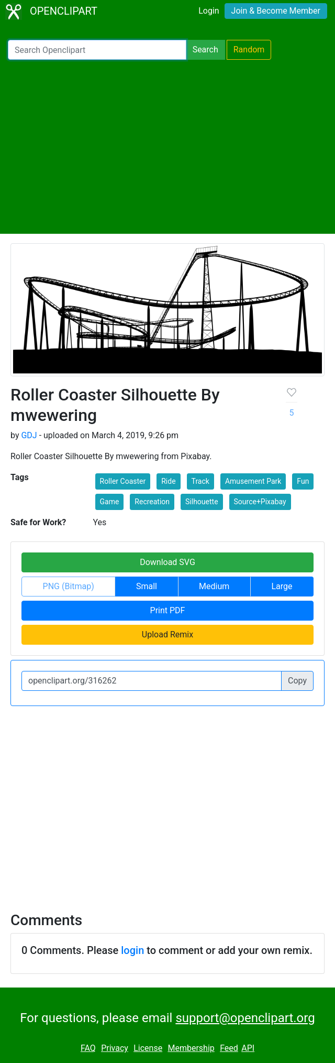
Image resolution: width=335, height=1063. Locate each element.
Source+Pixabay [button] (260, 501)
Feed (229, 1048)
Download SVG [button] (167, 562)
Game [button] (109, 501)
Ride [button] (168, 481)
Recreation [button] (152, 501)
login (132, 950)
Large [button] (281, 586)
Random (249, 50)
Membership (191, 1048)
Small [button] (146, 586)
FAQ (88, 1048)
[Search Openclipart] (97, 50)
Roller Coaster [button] (123, 481)
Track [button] (200, 481)
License (147, 1048)
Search (205, 50)
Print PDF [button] (167, 610)
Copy (297, 681)
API (247, 1048)
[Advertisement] (167, 146)
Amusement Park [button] (253, 481)
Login (208, 11)
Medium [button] (214, 586)
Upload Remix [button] (167, 634)
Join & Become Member (275, 11)
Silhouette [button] (201, 501)
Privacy (114, 1048)
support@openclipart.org (245, 1018)
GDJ (29, 435)
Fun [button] (303, 481)
